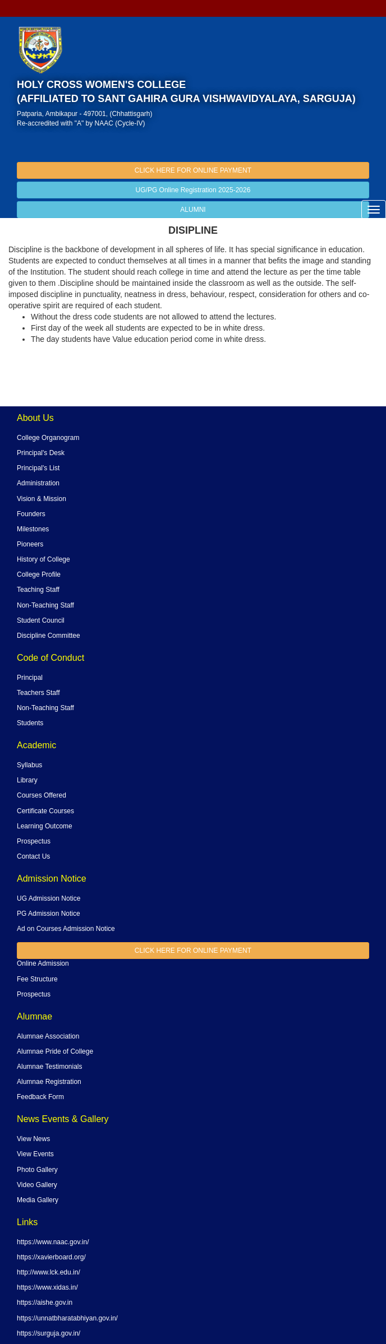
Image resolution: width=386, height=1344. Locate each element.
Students (30, 723)
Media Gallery (37, 1200)
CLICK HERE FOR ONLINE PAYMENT (193, 170)
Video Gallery (37, 1185)
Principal (30, 678)
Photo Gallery (37, 1170)
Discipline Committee (48, 635)
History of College (43, 559)
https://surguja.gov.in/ (48, 1333)
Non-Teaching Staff (45, 605)
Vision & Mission (41, 499)
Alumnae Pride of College (55, 1051)
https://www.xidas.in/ (47, 1287)
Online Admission (43, 963)
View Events (35, 1154)
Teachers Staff (38, 693)
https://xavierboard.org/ (51, 1257)
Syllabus (29, 765)
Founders (31, 514)
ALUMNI (192, 210)
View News (33, 1139)
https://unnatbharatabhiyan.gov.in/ (67, 1318)
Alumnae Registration (49, 1082)
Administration (38, 483)
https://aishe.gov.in (44, 1302)
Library (27, 780)
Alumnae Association (48, 1036)
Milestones (33, 529)
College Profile (39, 574)
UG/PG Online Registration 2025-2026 (193, 190)
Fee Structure (37, 979)
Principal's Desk (41, 453)
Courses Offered (41, 795)
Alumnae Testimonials (49, 1066)
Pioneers (30, 544)
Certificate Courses (45, 811)
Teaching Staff (38, 590)
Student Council (41, 620)
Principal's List (38, 468)
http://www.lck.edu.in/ (48, 1272)
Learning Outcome (44, 826)
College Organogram (48, 438)
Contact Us (33, 856)
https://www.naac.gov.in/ (53, 1242)
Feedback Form (40, 1097)
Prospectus (33, 841)
